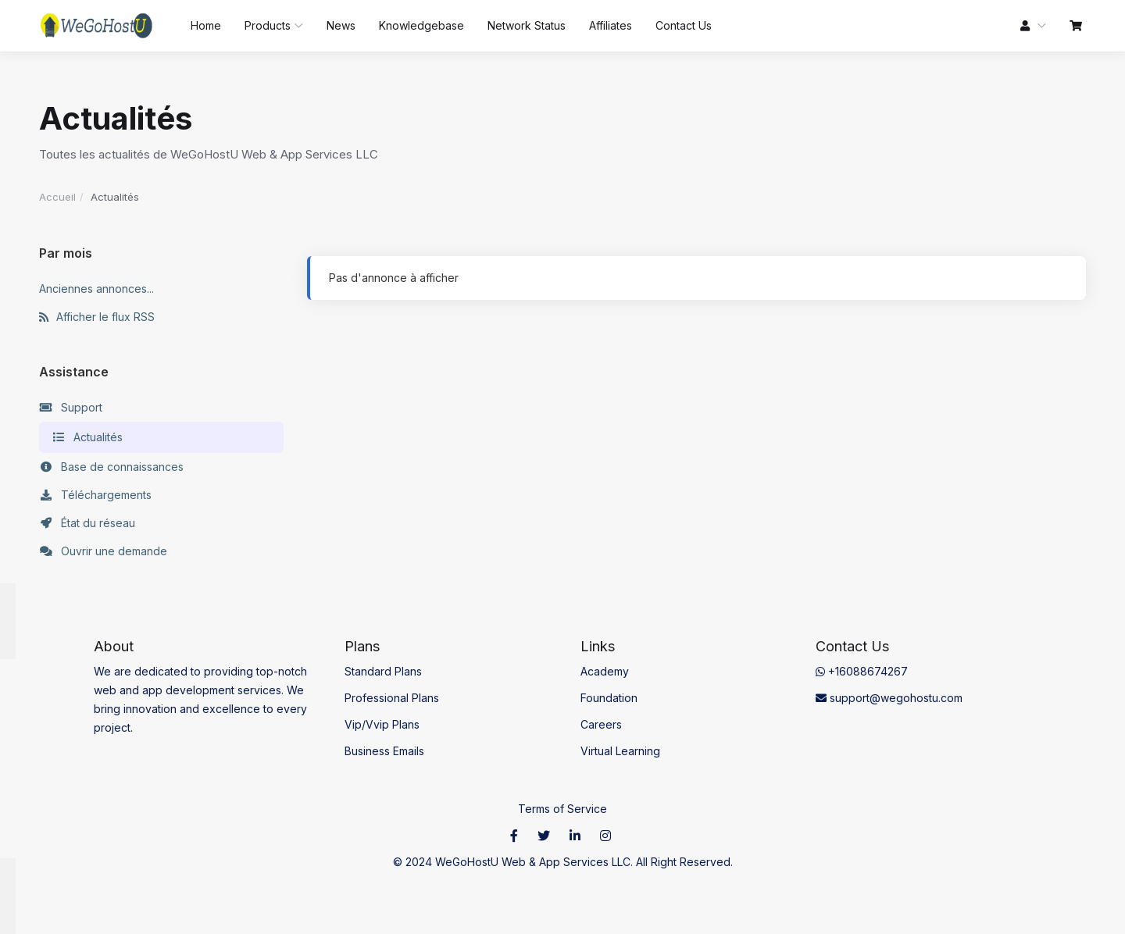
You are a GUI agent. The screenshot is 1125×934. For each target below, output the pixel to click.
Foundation (609, 697)
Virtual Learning (620, 751)
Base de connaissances (111, 467)
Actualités (87, 437)
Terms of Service (562, 808)
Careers (601, 724)
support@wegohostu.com (889, 697)
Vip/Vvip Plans (382, 724)
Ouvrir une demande (103, 551)
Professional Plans (392, 697)
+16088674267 (862, 671)
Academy (604, 671)
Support (70, 407)
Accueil (57, 197)
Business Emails (384, 751)
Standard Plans (383, 671)
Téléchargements (95, 495)
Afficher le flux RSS (97, 317)
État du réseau (87, 523)
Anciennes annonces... (96, 288)
